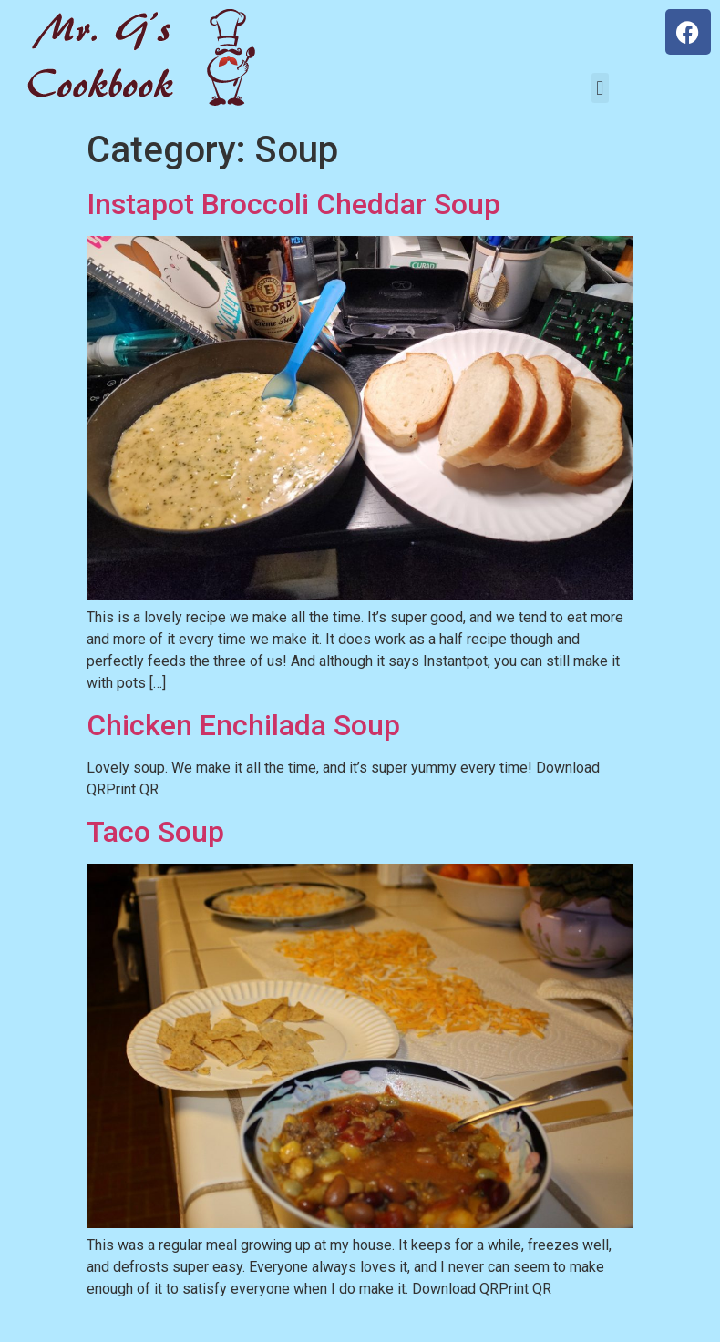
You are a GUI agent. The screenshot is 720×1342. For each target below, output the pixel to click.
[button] (600, 88)
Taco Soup (155, 831)
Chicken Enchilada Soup (243, 725)
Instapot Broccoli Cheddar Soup (293, 204)
